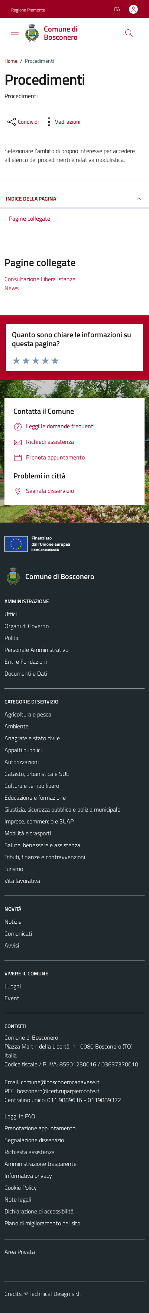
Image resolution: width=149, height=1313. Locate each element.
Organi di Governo (26, 625)
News (11, 287)
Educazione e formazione (35, 797)
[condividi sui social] (22, 122)
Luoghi (12, 986)
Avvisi (11, 945)
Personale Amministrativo (36, 649)
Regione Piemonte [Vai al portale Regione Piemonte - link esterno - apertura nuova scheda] (28, 9)
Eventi (12, 998)
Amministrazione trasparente (40, 1163)
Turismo (13, 868)
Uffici (10, 614)
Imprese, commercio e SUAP (39, 821)
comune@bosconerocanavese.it (60, 1082)
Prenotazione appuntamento (39, 1128)
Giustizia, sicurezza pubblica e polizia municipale (62, 809)
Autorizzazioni (21, 761)
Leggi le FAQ (19, 1116)
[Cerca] (129, 33)
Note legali (17, 1199)
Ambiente (16, 726)
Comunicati (18, 933)
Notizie (13, 921)
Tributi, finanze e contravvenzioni (44, 856)
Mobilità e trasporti (27, 833)
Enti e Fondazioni (25, 661)
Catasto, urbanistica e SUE (36, 773)
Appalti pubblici (23, 749)
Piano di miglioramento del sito (42, 1223)
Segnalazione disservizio (34, 1139)
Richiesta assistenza (29, 1151)
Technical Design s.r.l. (55, 1293)
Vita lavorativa (22, 880)
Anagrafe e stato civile (32, 738)
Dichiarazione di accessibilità (39, 1211)
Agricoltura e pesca (27, 714)
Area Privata (19, 1251)
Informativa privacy (28, 1175)
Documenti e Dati (25, 673)
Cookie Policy (20, 1187)
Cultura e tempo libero (31, 785)
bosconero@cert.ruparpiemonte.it (58, 1090)
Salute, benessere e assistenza (42, 845)
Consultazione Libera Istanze (39, 278)
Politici (12, 637)
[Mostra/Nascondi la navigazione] (14, 32)
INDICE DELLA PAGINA (74, 198)
